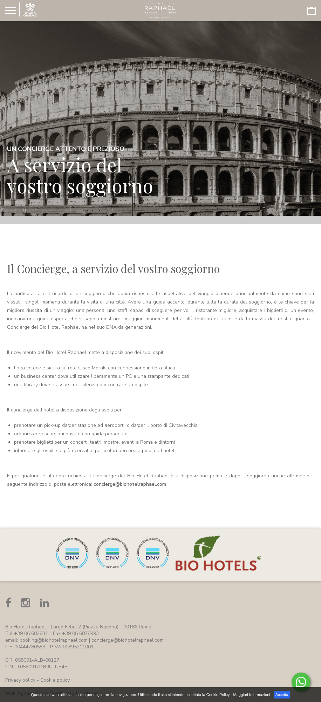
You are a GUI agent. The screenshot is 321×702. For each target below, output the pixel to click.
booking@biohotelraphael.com (54, 640)
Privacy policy (20, 680)
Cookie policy (55, 680)
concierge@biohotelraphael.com (130, 484)
